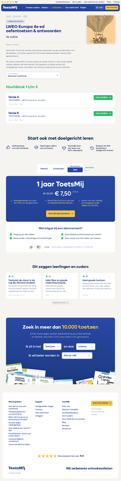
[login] (99, 8)
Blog (64, 422)
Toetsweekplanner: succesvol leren (17, 413)
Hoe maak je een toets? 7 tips (20, 429)
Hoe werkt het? (42, 413)
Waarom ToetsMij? (70, 409)
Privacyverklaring (97, 412)
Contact (38, 409)
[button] (33, 75)
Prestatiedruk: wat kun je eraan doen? (20, 434)
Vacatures (66, 428)
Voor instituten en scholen (73, 419)
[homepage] (10, 7)
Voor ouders (67, 416)
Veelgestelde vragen (44, 406)
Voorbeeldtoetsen (70, 413)
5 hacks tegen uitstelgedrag (15, 424)
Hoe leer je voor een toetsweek (17, 407)
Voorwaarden (96, 409)
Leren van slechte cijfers (19, 444)
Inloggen (39, 416)
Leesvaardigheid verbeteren (16, 440)
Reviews (65, 425)
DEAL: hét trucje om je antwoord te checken (18, 418)
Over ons (66, 406)
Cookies (94, 414)
